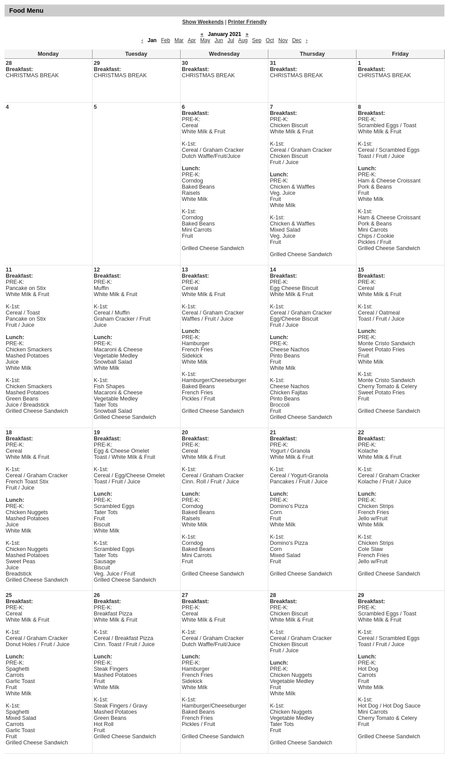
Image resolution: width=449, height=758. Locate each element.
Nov (283, 40)
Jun (218, 40)
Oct (270, 40)
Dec (296, 40)
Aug (242, 40)
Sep (256, 40)
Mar (179, 40)
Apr (192, 40)
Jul (231, 40)
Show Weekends (203, 22)
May (205, 40)
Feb (165, 40)
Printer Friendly (247, 22)
